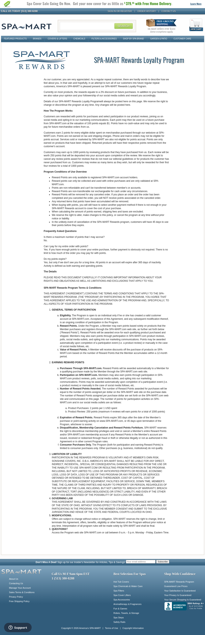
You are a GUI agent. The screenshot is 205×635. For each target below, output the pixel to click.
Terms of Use (111, 628)
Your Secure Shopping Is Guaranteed (182, 599)
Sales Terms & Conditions (22, 592)
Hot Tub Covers (121, 582)
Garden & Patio (158, 39)
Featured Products (15, 39)
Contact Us (168, 11)
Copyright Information (133, 628)
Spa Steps (119, 617)
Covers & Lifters (57, 39)
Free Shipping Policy (19, 601)
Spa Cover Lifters (122, 595)
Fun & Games (120, 608)
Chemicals (79, 39)
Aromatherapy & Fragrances (128, 604)
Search (123, 26)
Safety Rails (120, 622)
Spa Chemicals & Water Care (128, 586)
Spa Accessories (122, 599)
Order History (146, 11)
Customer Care (182, 39)
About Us (13, 579)
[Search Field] (97, 26)
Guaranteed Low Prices (176, 586)
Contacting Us (16, 583)
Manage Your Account (20, 588)
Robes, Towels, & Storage (126, 613)
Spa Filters (119, 590)
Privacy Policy (16, 597)
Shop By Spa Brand (133, 39)
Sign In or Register (120, 11)
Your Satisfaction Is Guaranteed (180, 590)
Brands (37, 39)
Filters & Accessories (104, 39)
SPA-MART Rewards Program (179, 582)
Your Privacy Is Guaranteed (177, 595)
